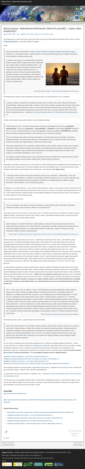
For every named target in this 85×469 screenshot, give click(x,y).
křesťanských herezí (47, 242)
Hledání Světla (48, 34)
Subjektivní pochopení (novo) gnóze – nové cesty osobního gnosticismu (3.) (26, 361)
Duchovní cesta (39, 34)
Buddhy (72, 350)
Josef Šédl (8, 34)
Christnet (71, 39)
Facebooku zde (74, 91)
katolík (21, 335)
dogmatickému (39, 345)
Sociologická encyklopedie (52, 314)
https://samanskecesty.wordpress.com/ (15, 393)
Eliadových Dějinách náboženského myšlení (62, 51)
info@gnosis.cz (37, 455)
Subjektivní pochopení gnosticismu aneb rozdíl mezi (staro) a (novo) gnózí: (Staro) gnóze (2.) (31, 359)
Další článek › (79, 444)
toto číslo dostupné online (64, 367)
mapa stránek (38, 22)
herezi (12, 242)
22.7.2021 (17, 34)
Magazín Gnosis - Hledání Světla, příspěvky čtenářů (17, 1)
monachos (10, 352)
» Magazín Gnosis (6, 4)
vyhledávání (47, 22)
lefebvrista (31, 335)
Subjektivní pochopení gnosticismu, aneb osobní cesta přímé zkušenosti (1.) (26, 356)
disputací (62, 193)
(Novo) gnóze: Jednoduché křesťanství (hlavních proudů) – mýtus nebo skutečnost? (42, 30)
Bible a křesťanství (28, 34)
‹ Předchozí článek (7, 444)
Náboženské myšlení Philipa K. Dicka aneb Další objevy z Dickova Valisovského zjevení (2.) (34, 423)
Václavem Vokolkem (42, 51)
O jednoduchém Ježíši (57, 91)
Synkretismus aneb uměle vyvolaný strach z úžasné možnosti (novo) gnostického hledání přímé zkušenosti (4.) (48, 234)
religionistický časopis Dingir (40, 367)
